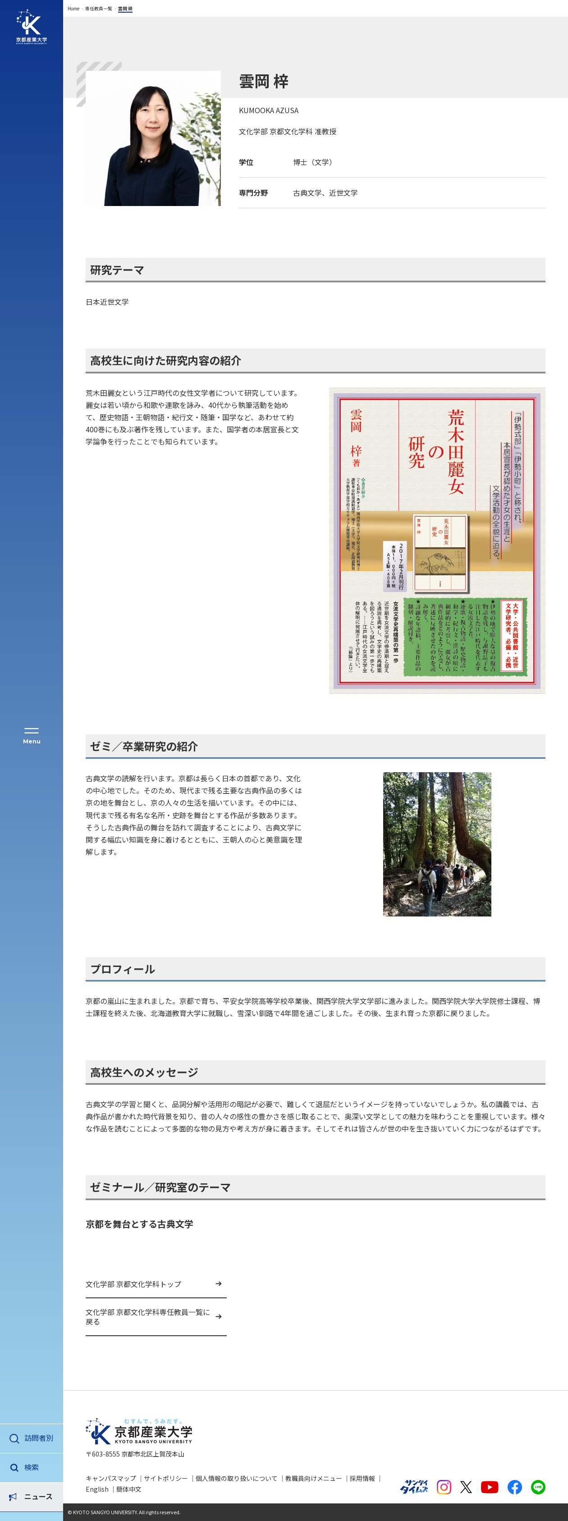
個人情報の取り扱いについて (237, 1478)
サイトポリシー (166, 1478)
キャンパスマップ (111, 1478)
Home (73, 8)
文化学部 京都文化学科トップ (133, 1283)
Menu (32, 741)
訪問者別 (38, 1437)
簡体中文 (129, 1489)
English (97, 1489)
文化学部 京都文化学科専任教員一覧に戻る (148, 1316)
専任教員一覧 (98, 8)
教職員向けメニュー (313, 1478)
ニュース (38, 1466)
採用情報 (362, 1478)
